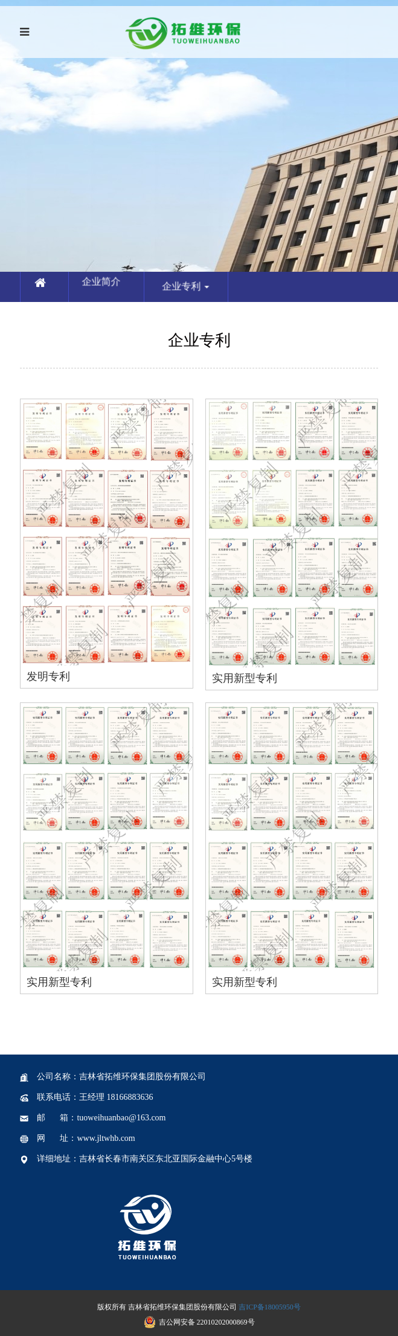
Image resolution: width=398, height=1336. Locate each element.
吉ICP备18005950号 (270, 1307)
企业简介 (104, 284)
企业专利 (196, 297)
